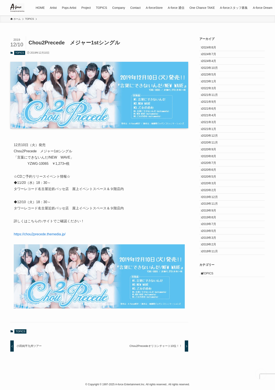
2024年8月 (211, 48)
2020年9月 (211, 182)
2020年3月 (211, 226)
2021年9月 (211, 119)
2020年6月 (211, 209)
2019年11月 (212, 253)
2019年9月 (211, 262)
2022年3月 (211, 102)
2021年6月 (211, 128)
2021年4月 (211, 137)
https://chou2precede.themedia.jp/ (40, 234)
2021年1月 (211, 155)
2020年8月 (211, 191)
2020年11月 (212, 173)
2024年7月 (211, 57)
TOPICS (19, 52)
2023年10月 (212, 75)
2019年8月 (211, 271)
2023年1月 (211, 93)
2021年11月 (212, 111)
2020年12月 (212, 164)
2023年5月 (211, 84)
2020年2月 (211, 235)
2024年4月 (211, 66)
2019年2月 (211, 307)
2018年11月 (212, 316)
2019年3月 (211, 298)
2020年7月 (211, 200)
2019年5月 (211, 289)
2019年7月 (211, 280)
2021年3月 (211, 146)
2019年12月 (212, 244)
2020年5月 (211, 218)
